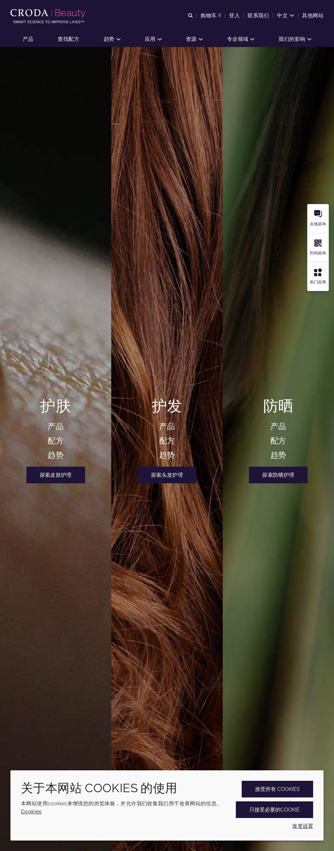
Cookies (31, 812)
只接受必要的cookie (274, 810)
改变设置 (302, 826)
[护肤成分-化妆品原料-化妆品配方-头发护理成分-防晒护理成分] (48, 13)
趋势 (56, 455)
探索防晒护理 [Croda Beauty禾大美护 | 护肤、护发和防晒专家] (278, 475)
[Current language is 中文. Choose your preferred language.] (285, 15)
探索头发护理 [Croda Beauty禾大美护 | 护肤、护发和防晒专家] (167, 475)
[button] (28, 39)
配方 (56, 440)
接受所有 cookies (277, 789)
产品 (56, 426)
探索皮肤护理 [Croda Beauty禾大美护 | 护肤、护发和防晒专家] (56, 475)
